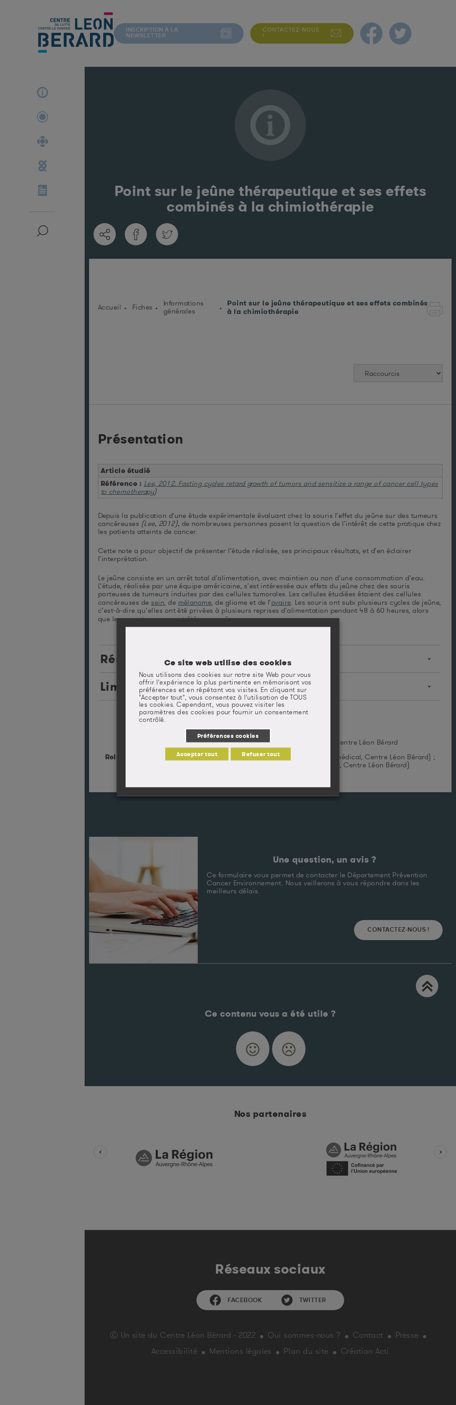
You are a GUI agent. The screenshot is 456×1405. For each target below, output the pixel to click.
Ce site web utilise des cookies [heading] (228, 662)
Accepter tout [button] (196, 753)
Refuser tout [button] (261, 753)
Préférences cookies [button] (228, 735)
